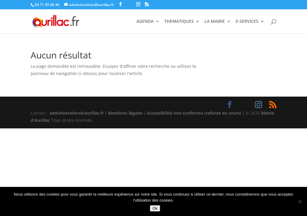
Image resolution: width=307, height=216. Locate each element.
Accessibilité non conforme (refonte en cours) (194, 113)
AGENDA (145, 21)
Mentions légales (125, 113)
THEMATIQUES (179, 21)
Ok (154, 208)
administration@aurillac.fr (76, 113)
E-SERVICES (247, 21)
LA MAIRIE (214, 21)
